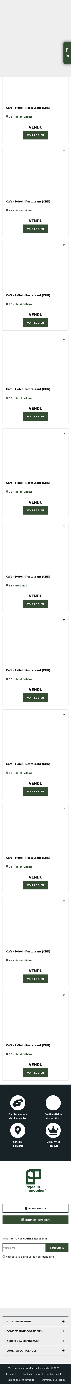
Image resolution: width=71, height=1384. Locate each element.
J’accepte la (31, 1256)
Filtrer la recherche (19, 27)
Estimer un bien (60, 4)
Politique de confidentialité (20, 1379)
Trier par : (8, 43)
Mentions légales (54, 1373)
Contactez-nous (31, 1373)
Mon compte (35, 1208)
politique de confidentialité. (38, 1256)
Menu (5, 4)
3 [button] (39, 569)
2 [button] (37, 100)
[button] (67, 50)
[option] (35, 78)
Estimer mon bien (35, 1219)
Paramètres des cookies (52, 1379)
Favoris (64, 151)
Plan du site (11, 1373)
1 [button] (34, 100)
